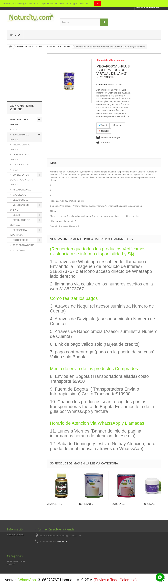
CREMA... (149, 503)
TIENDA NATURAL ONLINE (19, 122)
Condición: (102, 84)
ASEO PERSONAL (21, 190)
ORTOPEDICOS (20, 240)
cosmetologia (18, 250)
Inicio (15, 35)
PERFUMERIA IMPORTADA (18, 232)
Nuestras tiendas (15, 534)
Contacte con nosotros (147, 7)
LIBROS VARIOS (20, 164)
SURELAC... (86, 503)
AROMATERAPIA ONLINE (20, 147)
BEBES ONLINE (20, 200)
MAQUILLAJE (19, 195)
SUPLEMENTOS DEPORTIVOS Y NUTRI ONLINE (21, 180)
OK (97, 3)
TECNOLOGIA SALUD (23, 245)
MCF (14, 129)
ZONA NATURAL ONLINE (19, 137)
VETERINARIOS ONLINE (19, 207)
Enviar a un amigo (110, 137)
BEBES (16, 215)
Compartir (117, 125)
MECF (15, 170)
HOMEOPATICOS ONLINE (20, 157)
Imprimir (105, 142)
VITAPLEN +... (55, 503)
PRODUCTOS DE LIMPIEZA (20, 222)
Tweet (103, 125)
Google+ (104, 131)
